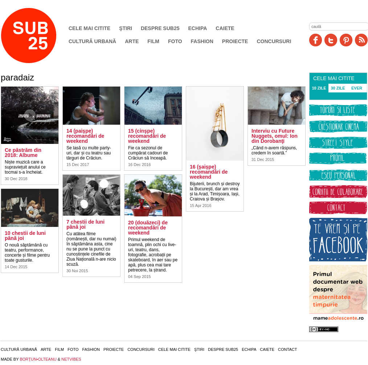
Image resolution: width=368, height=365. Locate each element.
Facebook (315, 40)
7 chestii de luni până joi (85, 224)
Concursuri (274, 41)
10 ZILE (319, 88)
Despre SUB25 (160, 28)
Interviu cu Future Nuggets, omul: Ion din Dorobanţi (275, 136)
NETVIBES (71, 359)
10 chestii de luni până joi (25, 235)
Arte (132, 41)
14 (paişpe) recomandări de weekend (85, 136)
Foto (175, 41)
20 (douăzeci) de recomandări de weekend (148, 228)
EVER (356, 88)
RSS (361, 40)
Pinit (346, 40)
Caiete (225, 28)
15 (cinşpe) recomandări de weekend (147, 136)
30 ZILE (338, 88)
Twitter (330, 40)
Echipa (197, 28)
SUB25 (37, 35)
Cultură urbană (92, 41)
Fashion (202, 41)
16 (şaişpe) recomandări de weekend (209, 172)
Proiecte (235, 41)
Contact (287, 349)
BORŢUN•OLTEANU (38, 359)
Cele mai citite (89, 28)
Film (153, 41)
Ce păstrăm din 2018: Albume (23, 152)
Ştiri (125, 28)
